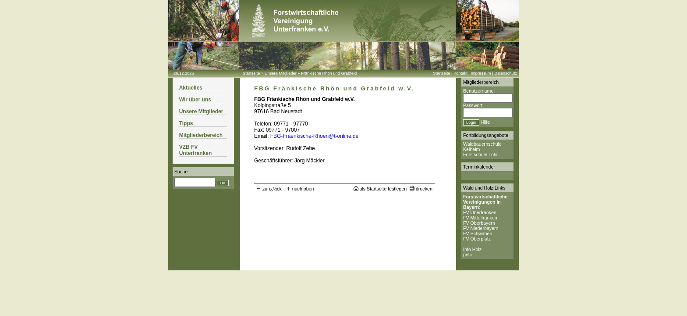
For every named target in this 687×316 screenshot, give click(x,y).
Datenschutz (505, 73)
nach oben (300, 188)
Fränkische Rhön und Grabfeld (329, 73)
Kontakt (460, 73)
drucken (421, 188)
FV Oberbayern (479, 223)
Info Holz (472, 249)
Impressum (481, 73)
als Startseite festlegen (380, 188)
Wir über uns (195, 100)
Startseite (251, 73)
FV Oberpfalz (477, 238)
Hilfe (485, 122)
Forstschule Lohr (480, 154)
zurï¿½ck (269, 188)
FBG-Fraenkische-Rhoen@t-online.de (314, 136)
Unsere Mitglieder (281, 73)
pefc (467, 254)
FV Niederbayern (481, 228)
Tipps (186, 123)
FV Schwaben (477, 233)
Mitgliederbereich (201, 135)
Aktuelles (190, 88)
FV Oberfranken (479, 212)
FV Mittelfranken (480, 217)
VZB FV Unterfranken (195, 150)
